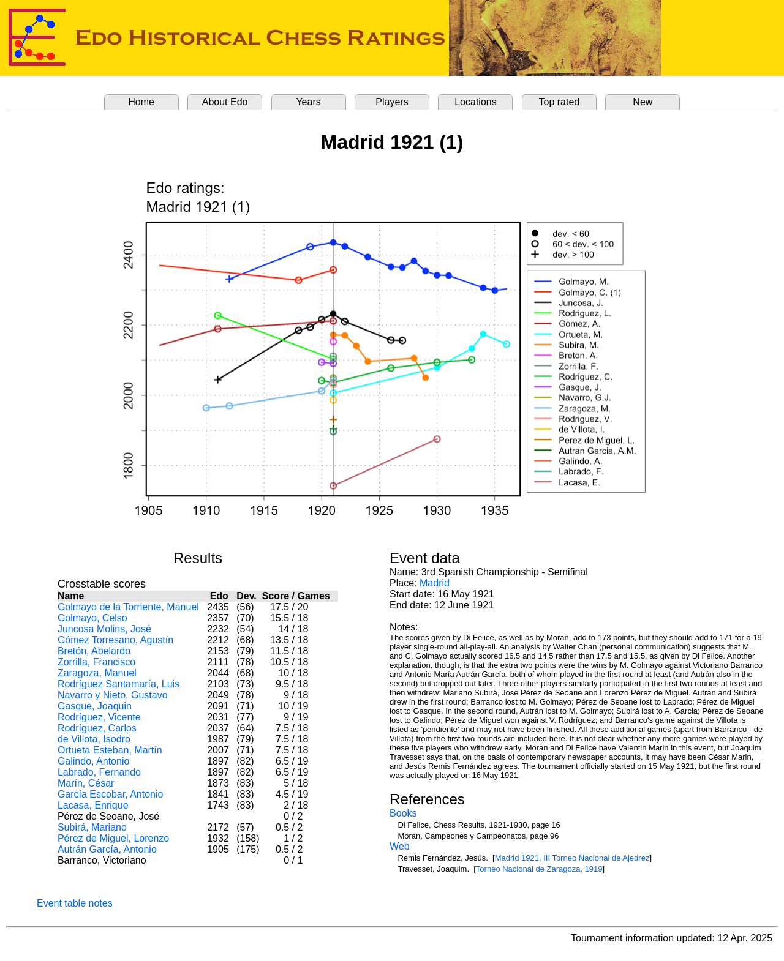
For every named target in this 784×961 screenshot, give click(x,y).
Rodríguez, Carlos (97, 728)
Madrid (435, 583)
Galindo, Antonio (93, 761)
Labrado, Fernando (99, 772)
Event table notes (75, 903)
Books (403, 813)
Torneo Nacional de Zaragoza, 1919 (539, 868)
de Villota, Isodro (94, 739)
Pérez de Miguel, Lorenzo (113, 838)
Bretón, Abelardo (94, 651)
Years (308, 102)
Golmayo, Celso (92, 618)
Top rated (559, 102)
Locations (475, 102)
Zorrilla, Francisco (96, 662)
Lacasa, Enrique (93, 805)
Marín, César (86, 783)
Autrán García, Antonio (107, 849)
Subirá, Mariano (92, 827)
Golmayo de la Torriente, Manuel (128, 607)
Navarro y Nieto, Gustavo (113, 695)
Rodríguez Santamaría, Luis (118, 684)
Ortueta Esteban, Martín (110, 750)
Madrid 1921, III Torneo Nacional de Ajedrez (572, 857)
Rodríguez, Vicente (99, 717)
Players (391, 102)
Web (400, 846)
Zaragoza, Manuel (97, 673)
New (642, 102)
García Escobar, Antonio (111, 794)
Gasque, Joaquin (95, 706)
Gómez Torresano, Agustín (115, 640)
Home (141, 102)
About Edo (225, 102)
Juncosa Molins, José (104, 629)
